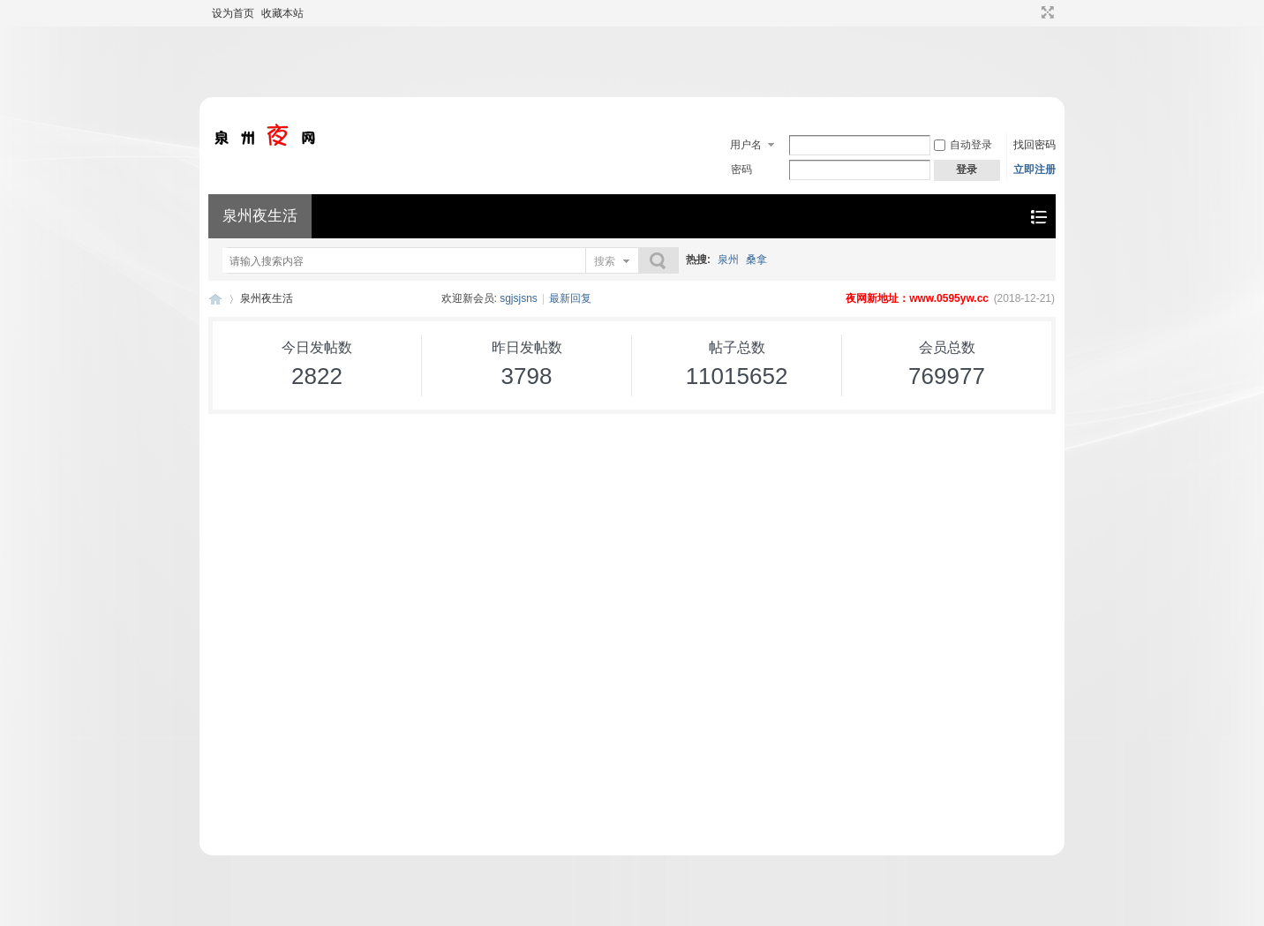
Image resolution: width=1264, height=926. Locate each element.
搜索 (604, 261)
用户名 (746, 145)
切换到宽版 (1045, 12)
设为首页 (233, 13)
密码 (741, 169)
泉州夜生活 (259, 215)
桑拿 (756, 259)
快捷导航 (1038, 216)
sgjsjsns (519, 298)
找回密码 (1034, 145)
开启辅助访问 (1031, 12)
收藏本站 (282, 13)
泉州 (728, 259)
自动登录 (963, 145)
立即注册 (1034, 169)
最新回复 (570, 298)
